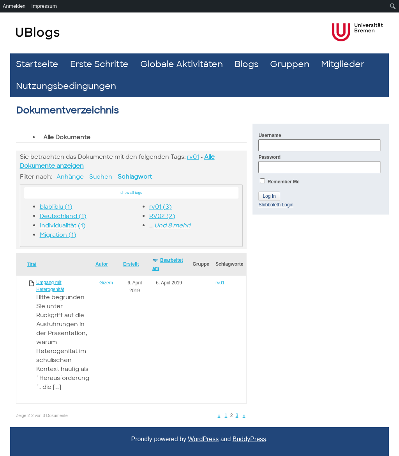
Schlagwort (135, 177)
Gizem (106, 283)
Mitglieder (342, 64)
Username (319, 142)
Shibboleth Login (275, 205)
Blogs (246, 64)
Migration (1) (58, 235)
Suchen (100, 177)
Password (319, 163)
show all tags (131, 192)
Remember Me (279, 181)
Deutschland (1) (63, 216)
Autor (101, 264)
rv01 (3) (160, 207)
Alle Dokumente (66, 137)
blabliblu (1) (56, 207)
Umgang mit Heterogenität (50, 286)
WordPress (203, 439)
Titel (31, 264)
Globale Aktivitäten (181, 64)
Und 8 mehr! (172, 225)
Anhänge (70, 177)
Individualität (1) (63, 225)
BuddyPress (249, 439)
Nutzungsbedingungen (66, 86)
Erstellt (131, 264)
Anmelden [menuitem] (14, 6)
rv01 (193, 157)
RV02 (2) (162, 216)
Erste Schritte (99, 64)
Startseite (37, 64)
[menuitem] (393, 6)
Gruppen (289, 64)
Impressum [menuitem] (44, 6)
